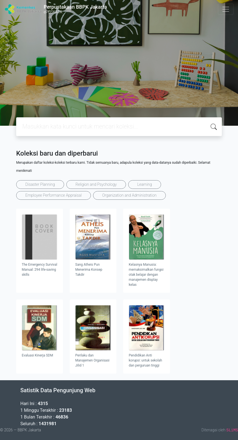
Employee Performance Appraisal (53, 195)
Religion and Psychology (96, 184)
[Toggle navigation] (226, 9)
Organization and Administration (129, 195)
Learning (144, 184)
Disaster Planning (40, 184)
